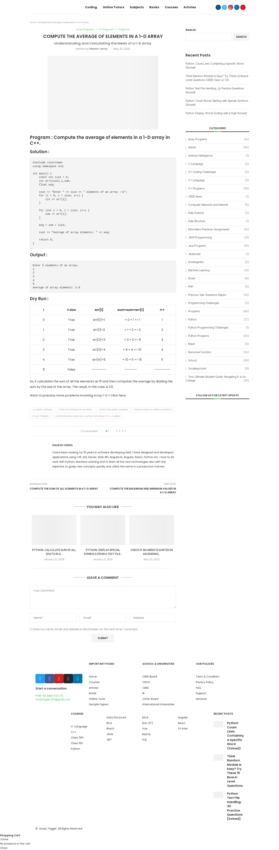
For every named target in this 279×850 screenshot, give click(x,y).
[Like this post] (111, 430)
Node (218, 278)
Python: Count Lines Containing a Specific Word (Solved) (235, 735)
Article (218, 147)
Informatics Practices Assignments (218, 229)
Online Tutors (113, 7)
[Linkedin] (236, 7)
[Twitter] (224, 7)
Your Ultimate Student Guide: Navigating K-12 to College (217, 378)
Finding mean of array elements (153, 409)
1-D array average (42, 409)
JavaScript (218, 254)
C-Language (218, 164)
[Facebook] (218, 7)
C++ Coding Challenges (218, 172)
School (218, 360)
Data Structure (218, 221)
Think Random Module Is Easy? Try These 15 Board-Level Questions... (236, 771)
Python (218, 320)
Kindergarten (218, 262)
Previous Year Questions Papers (218, 295)
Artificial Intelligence (218, 156)
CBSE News (218, 197)
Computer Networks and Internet (218, 205)
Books (154, 7)
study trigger (40, 416)
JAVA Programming (218, 238)
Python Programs (218, 336)
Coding (91, 7)
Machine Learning (218, 270)
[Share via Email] (125, 430)
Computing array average (113, 409)
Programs (123, 29)
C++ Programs (106, 29)
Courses (171, 7)
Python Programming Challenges (218, 328)
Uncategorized (218, 369)
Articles (189, 7)
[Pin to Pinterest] (122, 430)
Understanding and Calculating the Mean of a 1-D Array (87, 416)
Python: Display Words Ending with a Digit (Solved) (216, 113)
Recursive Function (218, 352)
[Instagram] (230, 7)
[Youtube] (243, 7)
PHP (218, 287)
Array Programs (85, 29)
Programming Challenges (218, 303)
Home (33, 22)
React (218, 344)
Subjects (137, 7)
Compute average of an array (75, 409)
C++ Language (218, 180)
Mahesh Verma (98, 48)
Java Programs (218, 246)
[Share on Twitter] (119, 430)
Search (191, 30)
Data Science (218, 213)
